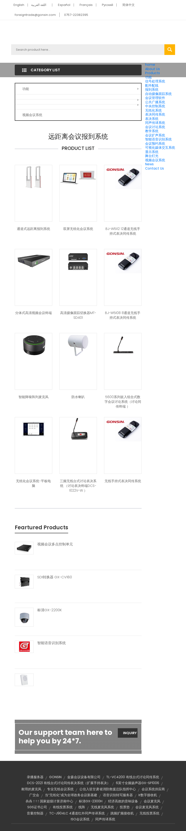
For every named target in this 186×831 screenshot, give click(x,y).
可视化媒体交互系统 (160, 147)
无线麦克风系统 (102, 807)
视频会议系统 (155, 160)
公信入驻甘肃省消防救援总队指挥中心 (107, 789)
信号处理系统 (155, 81)
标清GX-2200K (49, 610)
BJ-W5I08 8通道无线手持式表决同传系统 (122, 315)
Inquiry (130, 733)
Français (86, 5)
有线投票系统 (63, 807)
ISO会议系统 (80, 819)
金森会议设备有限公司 (83, 777)
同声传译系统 (155, 122)
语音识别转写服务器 (118, 795)
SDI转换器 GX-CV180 (54, 577)
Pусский (107, 5)
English (19, 5)
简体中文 (128, 5)
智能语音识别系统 (158, 139)
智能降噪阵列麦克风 (33, 397)
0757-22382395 (76, 15)
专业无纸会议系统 (60, 789)
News (149, 164)
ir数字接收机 (147, 795)
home (150, 64)
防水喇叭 (78, 397)
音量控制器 (35, 813)
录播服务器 (35, 777)
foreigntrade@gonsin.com (35, 15)
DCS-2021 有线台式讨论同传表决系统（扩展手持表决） (68, 783)
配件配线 (151, 85)
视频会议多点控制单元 (55, 544)
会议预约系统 (155, 143)
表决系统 (151, 118)
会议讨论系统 (155, 127)
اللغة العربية (38, 5)
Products (152, 73)
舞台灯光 (151, 155)
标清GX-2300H (90, 801)
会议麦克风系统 (147, 807)
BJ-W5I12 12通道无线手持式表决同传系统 (122, 231)
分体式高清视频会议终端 (33, 312)
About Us (152, 69)
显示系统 (151, 151)
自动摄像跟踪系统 (158, 93)
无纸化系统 (153, 110)
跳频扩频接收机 (122, 813)
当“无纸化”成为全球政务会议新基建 (71, 795)
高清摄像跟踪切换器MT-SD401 (78, 315)
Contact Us (154, 168)
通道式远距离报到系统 (33, 228)
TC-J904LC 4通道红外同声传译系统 (77, 813)
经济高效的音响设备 (123, 801)
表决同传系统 (155, 114)
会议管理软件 (155, 97)
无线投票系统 (149, 813)
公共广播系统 (155, 102)
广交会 (34, 795)
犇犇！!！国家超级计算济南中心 (49, 801)
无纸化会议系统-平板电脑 (33, 483)
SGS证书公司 (37, 807)
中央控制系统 (155, 106)
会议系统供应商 (153, 789)
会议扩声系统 (155, 135)
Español (64, 5)
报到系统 (151, 89)
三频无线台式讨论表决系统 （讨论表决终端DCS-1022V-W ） (78, 486)
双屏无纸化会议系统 (78, 228)
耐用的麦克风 (31, 789)
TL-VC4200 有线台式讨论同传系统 (132, 777)
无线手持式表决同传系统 (123, 481)
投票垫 (125, 807)
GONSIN (55, 777)
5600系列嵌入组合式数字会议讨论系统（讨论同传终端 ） (123, 402)
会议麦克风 (152, 801)
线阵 (81, 807)
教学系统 (151, 131)
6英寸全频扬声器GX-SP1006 (137, 783)
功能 (148, 77)
